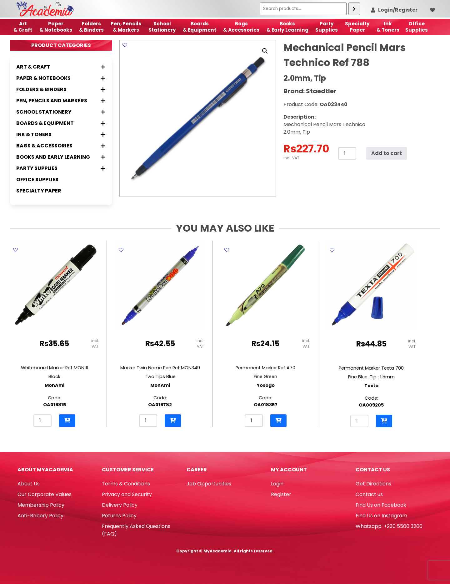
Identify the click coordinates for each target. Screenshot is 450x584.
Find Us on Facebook (381, 505)
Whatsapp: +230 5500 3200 (389, 526)
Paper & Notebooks (55, 26)
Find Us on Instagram (381, 515)
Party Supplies (326, 26)
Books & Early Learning (287, 26)
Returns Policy (119, 515)
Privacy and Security (127, 494)
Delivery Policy (120, 505)
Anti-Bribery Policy (40, 515)
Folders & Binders (91, 26)
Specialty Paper (38, 190)
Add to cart (386, 153)
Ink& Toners (388, 26)
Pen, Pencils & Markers (126, 26)
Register (281, 494)
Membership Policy (41, 505)
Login (277, 483)
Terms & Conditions (126, 483)
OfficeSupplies (416, 26)
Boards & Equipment (199, 26)
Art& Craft (22, 26)
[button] (265, 51)
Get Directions (373, 483)
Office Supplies (37, 179)
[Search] (354, 9)
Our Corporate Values (45, 494)
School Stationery (162, 26)
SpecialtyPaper (357, 26)
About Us (29, 483)
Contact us (369, 494)
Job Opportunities (209, 483)
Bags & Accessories (241, 26)
